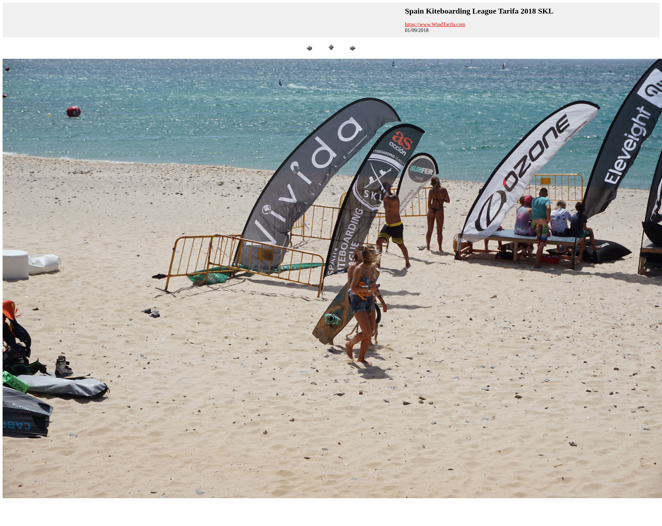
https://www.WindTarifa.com (435, 24)
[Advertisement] (122, 19)
